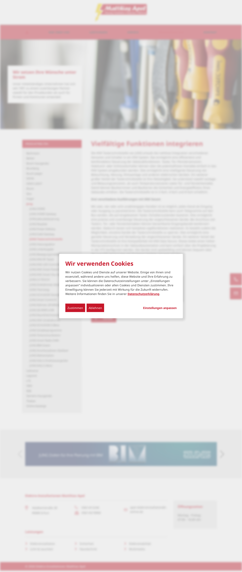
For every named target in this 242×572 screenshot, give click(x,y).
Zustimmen (75, 308)
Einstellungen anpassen (160, 308)
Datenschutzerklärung (143, 294)
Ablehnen (95, 308)
